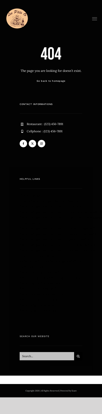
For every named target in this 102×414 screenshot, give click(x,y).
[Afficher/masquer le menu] (94, 18)
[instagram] (41, 143)
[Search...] (47, 357)
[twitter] (32, 143)
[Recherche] (78, 357)
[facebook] (23, 143)
